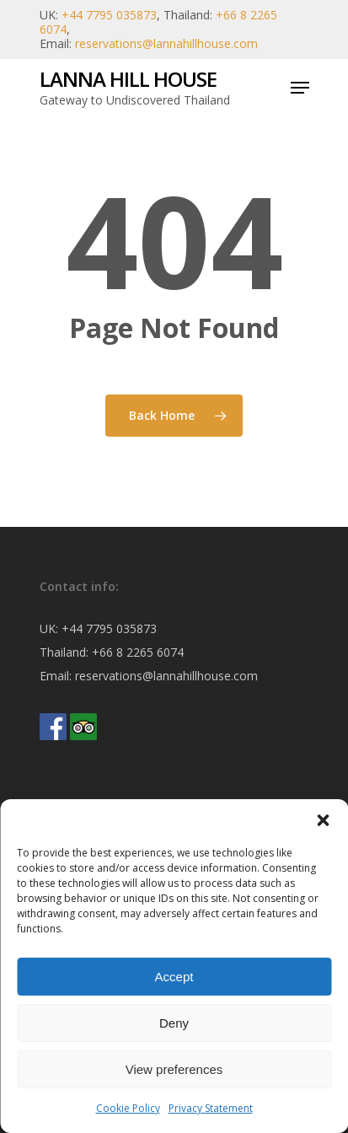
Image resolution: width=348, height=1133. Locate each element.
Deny (174, 1023)
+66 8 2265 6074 (138, 652)
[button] (322, 820)
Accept (174, 976)
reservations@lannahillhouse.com (166, 43)
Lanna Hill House (128, 79)
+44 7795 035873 (109, 15)
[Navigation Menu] (300, 87)
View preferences (174, 1069)
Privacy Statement (211, 1108)
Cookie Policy (128, 1108)
